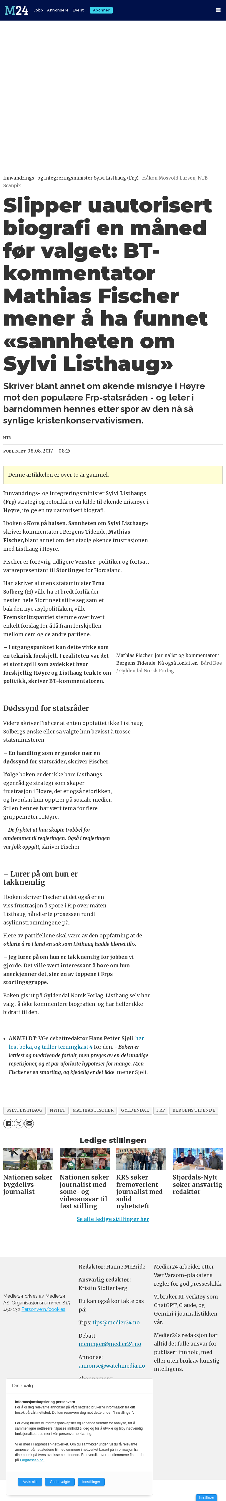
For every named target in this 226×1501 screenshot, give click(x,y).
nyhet (57, 1110)
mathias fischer (93, 1110)
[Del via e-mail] (29, 1123)
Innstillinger (206, 1497)
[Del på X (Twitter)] (19, 1123)
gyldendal (135, 1110)
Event (78, 10)
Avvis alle (30, 1482)
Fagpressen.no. (32, 1460)
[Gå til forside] (17, 10)
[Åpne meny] (218, 10)
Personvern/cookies (43, 1309)
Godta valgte (60, 1482)
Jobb (38, 10)
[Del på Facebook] (8, 1123)
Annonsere (58, 10)
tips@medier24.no (116, 1322)
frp (160, 1110)
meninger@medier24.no (110, 1344)
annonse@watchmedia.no (112, 1366)
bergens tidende (193, 1110)
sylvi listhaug (24, 1110)
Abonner (101, 10)
